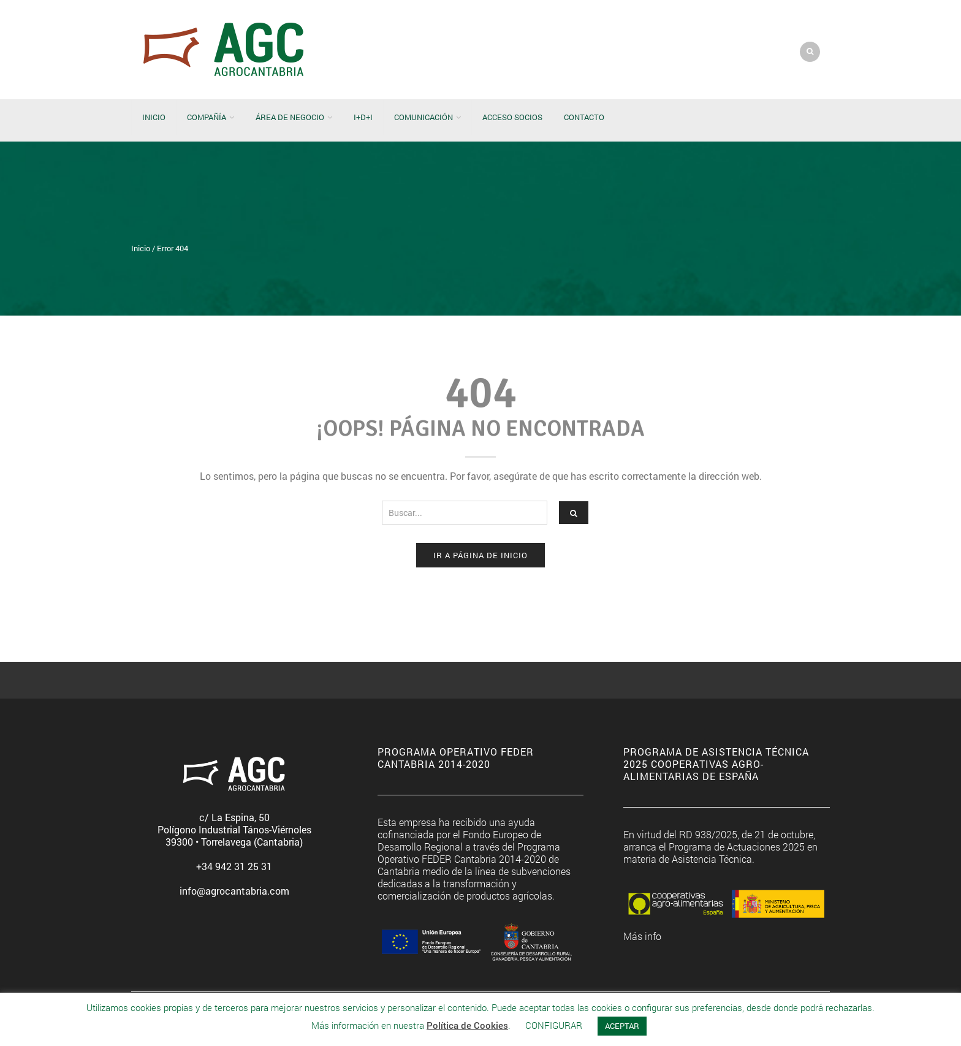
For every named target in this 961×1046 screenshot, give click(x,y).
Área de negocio (290, 117)
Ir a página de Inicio (480, 555)
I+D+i (363, 117)
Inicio (153, 117)
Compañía (206, 117)
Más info (642, 936)
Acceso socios (512, 117)
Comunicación (423, 117)
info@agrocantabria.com (234, 890)
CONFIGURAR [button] (553, 1025)
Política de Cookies (467, 1025)
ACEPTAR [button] (622, 1025)
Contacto (584, 117)
